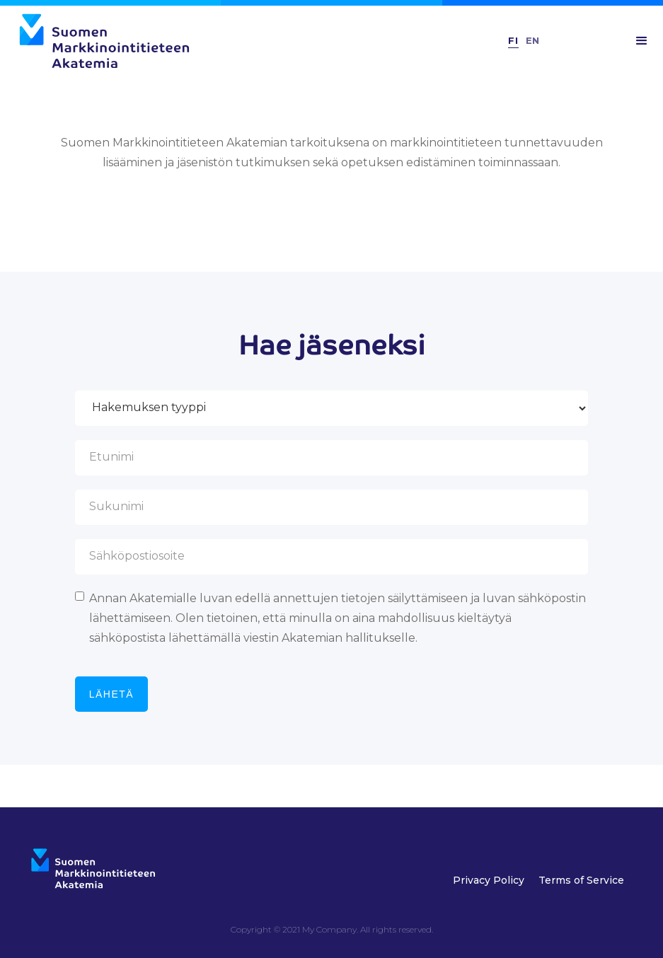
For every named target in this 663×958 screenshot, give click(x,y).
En (532, 40)
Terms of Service (581, 880)
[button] (642, 41)
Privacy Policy (488, 880)
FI (513, 40)
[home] (243, 41)
